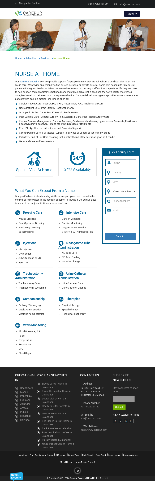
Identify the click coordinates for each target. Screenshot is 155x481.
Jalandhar (25, 404)
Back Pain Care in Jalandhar (57, 428)
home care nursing (30, 81)
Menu (131, 13)
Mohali (24, 392)
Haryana (25, 420)
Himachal (25, 416)
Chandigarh (26, 388)
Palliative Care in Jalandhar (56, 439)
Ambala (24, 408)
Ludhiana (25, 400)
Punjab (24, 412)
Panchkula (26, 396)
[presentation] (121, 223)
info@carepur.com (129, 4)
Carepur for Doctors (27, 3)
